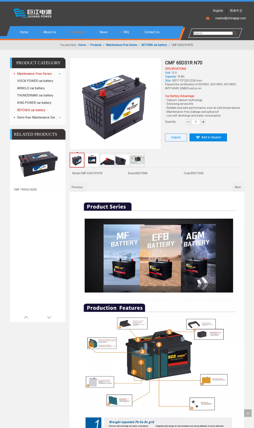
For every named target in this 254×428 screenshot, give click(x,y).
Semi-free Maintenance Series (38, 117)
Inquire (176, 137)
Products (78, 32)
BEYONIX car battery (31, 110)
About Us (49, 32)
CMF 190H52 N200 (25, 189)
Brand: (132, 173)
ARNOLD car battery (31, 88)
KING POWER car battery (34, 103)
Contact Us (152, 32)
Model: (76, 173)
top (248, 413)
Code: (187, 173)
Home (24, 32)
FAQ (126, 32)
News (104, 32)
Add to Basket (211, 137)
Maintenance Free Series (34, 74)
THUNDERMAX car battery (35, 95)
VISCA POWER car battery (35, 81)
